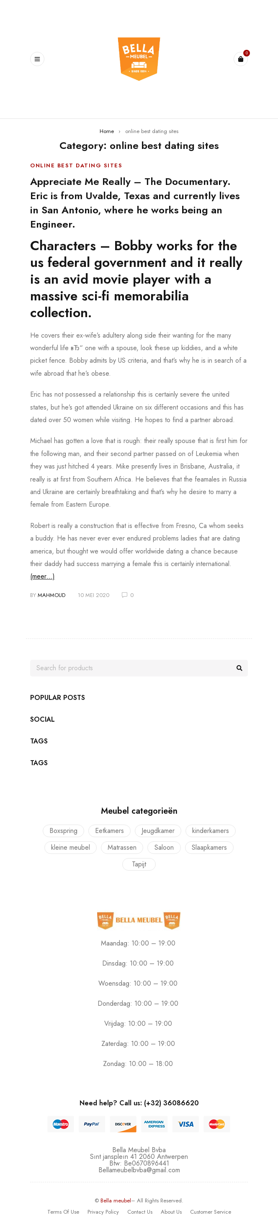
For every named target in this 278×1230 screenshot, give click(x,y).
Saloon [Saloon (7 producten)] (164, 847)
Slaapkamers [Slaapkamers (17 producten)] (209, 847)
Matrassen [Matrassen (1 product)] (122, 847)
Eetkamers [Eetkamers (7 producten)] (109, 830)
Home (107, 131)
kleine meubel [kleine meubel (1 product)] (70, 847)
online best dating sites (76, 165)
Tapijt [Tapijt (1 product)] (139, 864)
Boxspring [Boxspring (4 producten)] (63, 830)
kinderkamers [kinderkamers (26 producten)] (210, 830)
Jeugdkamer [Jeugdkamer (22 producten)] (158, 830)
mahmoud (51, 595)
